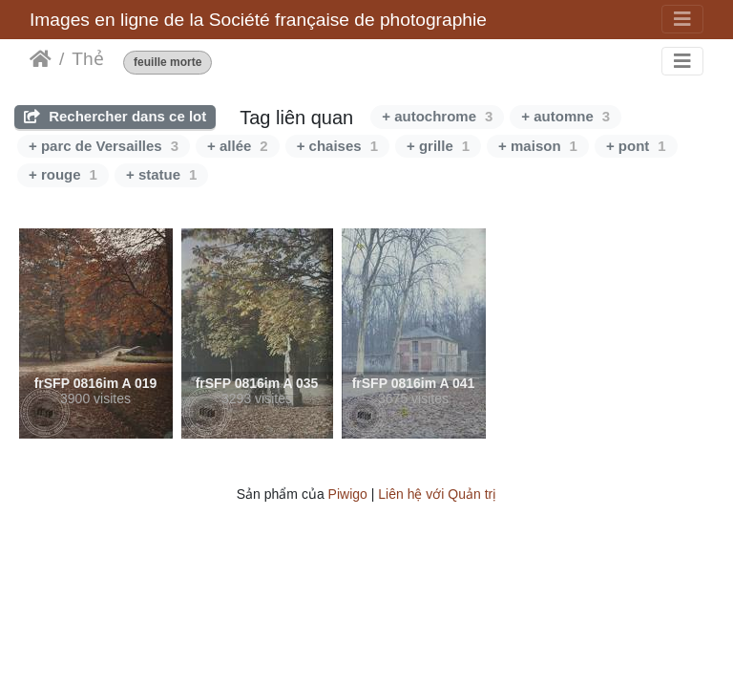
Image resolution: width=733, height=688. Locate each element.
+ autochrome (437, 116)
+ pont (636, 146)
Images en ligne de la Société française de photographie (258, 20)
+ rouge (63, 174)
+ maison (537, 146)
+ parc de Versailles (103, 146)
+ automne (565, 116)
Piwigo (347, 494)
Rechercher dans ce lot (115, 116)
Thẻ (87, 59)
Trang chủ (41, 59)
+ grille (438, 146)
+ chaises (337, 146)
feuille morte (167, 62)
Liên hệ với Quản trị (437, 494)
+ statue (161, 174)
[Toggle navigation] (682, 19)
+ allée (237, 146)
